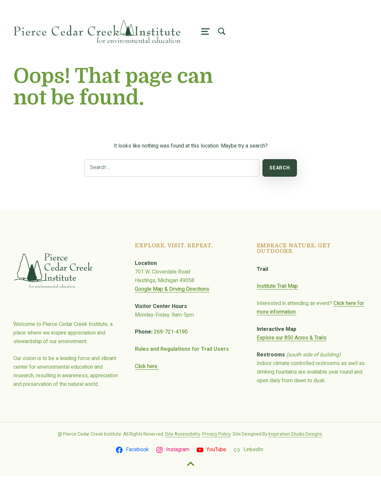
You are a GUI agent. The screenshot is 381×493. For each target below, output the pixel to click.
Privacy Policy (216, 451)
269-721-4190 (171, 349)
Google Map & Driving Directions (172, 306)
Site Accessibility (182, 451)
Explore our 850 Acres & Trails (292, 355)
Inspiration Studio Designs (295, 451)
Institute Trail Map (277, 303)
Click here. (146, 383)
